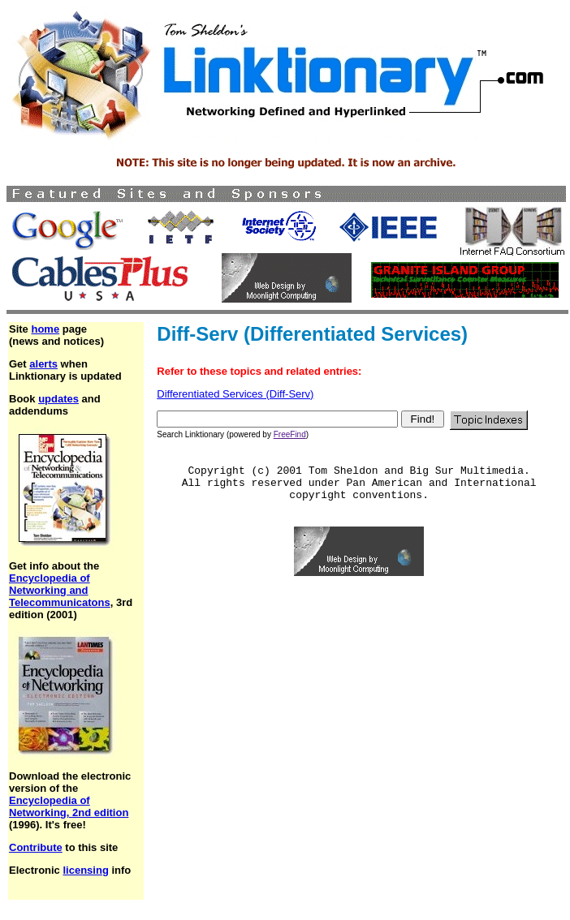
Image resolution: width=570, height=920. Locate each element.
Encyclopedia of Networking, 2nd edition (68, 806)
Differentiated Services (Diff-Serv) (235, 394)
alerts (43, 364)
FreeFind (290, 434)
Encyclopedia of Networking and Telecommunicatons (59, 590)
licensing (85, 870)
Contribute (36, 847)
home (45, 329)
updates (58, 399)
